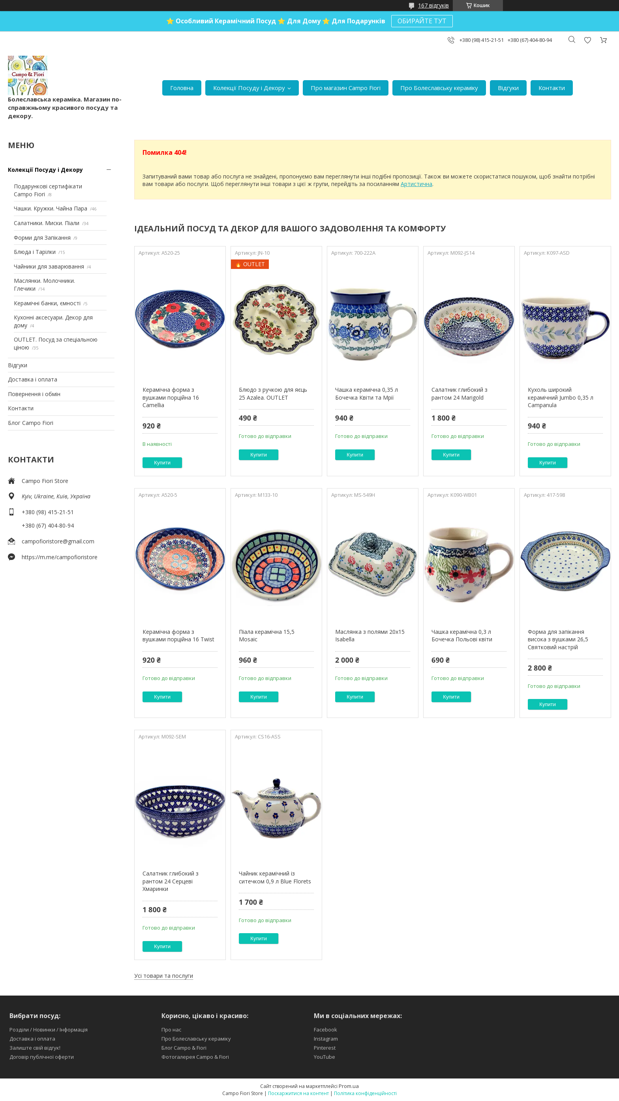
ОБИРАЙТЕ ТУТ (422, 21)
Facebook (325, 1029)
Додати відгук (587, 40)
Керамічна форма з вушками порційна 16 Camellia (171, 397)
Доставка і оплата (32, 379)
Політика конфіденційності (365, 1093)
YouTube (324, 1056)
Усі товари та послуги (163, 975)
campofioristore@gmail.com (58, 541)
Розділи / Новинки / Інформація (48, 1029)
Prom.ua (349, 1086)
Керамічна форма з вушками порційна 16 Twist (178, 635)
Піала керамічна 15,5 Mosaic (266, 635)
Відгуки (508, 88)
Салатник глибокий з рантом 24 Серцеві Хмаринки (171, 881)
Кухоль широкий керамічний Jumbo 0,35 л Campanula (560, 397)
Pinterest (325, 1047)
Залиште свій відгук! (34, 1047)
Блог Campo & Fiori (183, 1047)
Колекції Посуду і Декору (249, 88)
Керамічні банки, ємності (47, 303)
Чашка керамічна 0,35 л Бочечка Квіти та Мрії (366, 393)
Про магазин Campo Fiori (346, 88)
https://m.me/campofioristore (60, 557)
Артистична (416, 184)
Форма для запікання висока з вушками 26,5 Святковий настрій (558, 639)
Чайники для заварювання (49, 266)
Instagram (326, 1038)
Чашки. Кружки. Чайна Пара (50, 208)
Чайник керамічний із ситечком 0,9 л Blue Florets (275, 877)
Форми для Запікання (42, 237)
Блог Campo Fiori (30, 422)
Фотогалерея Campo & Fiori (195, 1056)
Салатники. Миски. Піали (46, 223)
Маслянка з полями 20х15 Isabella (370, 635)
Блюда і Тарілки (35, 252)
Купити (162, 463)
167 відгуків (433, 5)
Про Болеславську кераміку (439, 88)
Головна (181, 88)
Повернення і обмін (34, 394)
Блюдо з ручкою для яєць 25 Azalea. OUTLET (273, 393)
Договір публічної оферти (41, 1056)
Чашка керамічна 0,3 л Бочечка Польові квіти (461, 635)
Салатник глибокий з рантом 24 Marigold (459, 393)
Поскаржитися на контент (298, 1093)
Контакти (551, 88)
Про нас (171, 1029)
